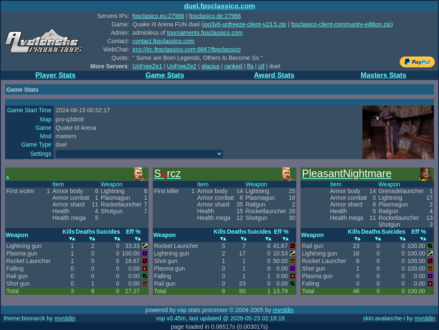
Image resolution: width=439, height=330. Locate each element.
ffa (250, 66)
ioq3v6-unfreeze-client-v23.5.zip (244, 24)
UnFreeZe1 (147, 66)
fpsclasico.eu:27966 (159, 16)
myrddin (283, 310)
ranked (233, 66)
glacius (210, 66)
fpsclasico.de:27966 (215, 16)
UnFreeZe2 (182, 66)
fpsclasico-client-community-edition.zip (341, 24)
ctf (261, 66)
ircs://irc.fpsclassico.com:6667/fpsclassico (187, 49)
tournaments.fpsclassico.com (205, 32)
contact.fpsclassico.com (164, 41)
